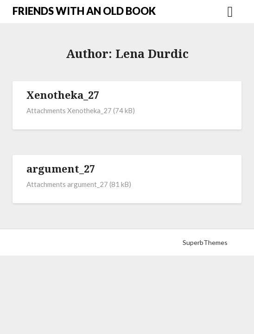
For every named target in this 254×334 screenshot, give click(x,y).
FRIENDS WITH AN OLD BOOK (84, 11)
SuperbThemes (205, 242)
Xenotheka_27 (62, 95)
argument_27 (60, 168)
